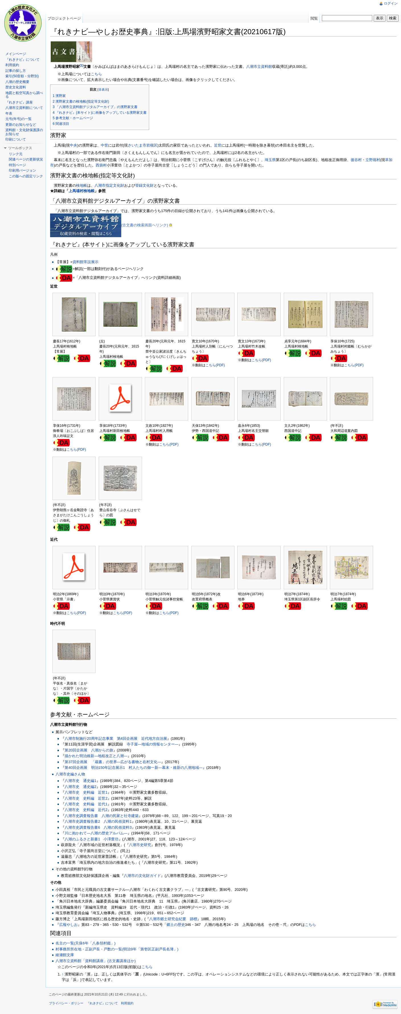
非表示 (103, 89)
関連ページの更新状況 (26, 159)
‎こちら (310, 924)
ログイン (391, 3)
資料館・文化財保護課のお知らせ (24, 132)
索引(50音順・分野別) (22, 76)
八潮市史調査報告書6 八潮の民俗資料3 (98, 827)
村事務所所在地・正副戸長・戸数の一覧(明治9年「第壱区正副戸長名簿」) (116, 949)
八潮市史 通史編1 (80, 781)
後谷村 (356, 160)
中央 (73, 145)
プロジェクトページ (64, 18)
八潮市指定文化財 (109, 185)
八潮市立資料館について (24, 108)
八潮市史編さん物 (70, 774)
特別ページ (17, 165)
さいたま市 (137, 145)
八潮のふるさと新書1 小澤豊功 (91, 839)
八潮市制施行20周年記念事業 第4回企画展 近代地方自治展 (116, 738)
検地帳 (81, 185)
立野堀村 (372, 160)
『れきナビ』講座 (19, 102)
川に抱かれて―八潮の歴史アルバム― (96, 833)
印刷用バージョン (22, 170)
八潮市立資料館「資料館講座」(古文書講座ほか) (95, 961)
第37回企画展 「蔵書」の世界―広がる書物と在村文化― (113, 762)
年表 (8, 113)
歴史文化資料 (15, 87)
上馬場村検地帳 (81, 191)
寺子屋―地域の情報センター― (152, 744)
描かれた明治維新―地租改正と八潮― (96, 756)
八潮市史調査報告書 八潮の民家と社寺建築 (102, 816)
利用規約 (12, 65)
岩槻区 (151, 145)
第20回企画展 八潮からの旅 (89, 750)
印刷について (15, 139)
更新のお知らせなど (20, 125)
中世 (104, 145)
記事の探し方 (15, 71)
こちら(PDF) (215, 365)
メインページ (15, 54)
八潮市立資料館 (259, 66)
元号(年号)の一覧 (18, 119)
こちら (96, 74)
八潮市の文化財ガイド (142, 875)
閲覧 (314, 18)
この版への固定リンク (26, 176)
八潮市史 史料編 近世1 (86, 792)
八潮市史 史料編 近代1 (86, 804)
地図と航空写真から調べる (24, 95)
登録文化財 (144, 185)
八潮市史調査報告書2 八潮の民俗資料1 (98, 821)
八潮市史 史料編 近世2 (86, 798)
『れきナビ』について (22, 60)
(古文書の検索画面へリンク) (144, 225)
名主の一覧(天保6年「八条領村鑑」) (85, 943)
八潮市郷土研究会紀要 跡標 (173, 919)
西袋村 (101, 165)
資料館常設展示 (85, 262)
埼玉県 (270, 160)
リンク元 (15, 154)
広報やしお (68, 924)
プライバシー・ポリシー (66, 1003)
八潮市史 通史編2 (80, 787)
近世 (217, 145)
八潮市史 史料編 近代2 (86, 810)
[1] (81, 65)
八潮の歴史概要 (17, 82)
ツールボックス (20, 148)
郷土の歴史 (175, 924)
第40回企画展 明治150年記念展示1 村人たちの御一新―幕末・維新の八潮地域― (133, 767)
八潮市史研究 (140, 845)
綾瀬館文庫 (64, 955)
